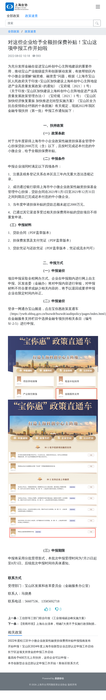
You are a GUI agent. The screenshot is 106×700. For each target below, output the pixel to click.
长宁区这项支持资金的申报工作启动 (30, 652)
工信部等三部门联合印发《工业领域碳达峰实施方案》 (53, 618)
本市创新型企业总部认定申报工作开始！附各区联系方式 (43, 663)
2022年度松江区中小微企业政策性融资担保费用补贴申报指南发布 (49, 640)
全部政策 (13, 16)
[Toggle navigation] (98, 7)
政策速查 (31, 16)
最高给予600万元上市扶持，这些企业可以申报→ (38, 657)
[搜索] (49, 23)
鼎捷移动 (59, 678)
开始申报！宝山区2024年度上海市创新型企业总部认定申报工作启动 (50, 646)
